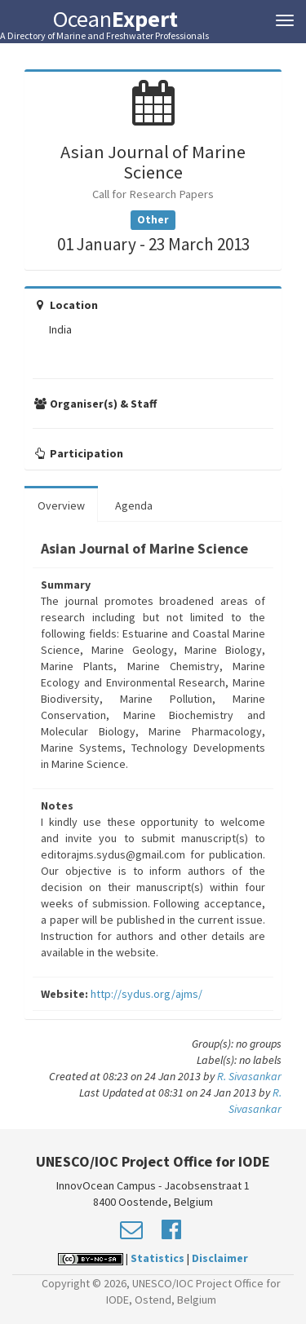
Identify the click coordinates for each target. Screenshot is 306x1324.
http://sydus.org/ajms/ (146, 993)
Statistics (157, 1258)
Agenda (134, 505)
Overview (61, 505)
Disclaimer (220, 1258)
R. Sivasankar (249, 1076)
